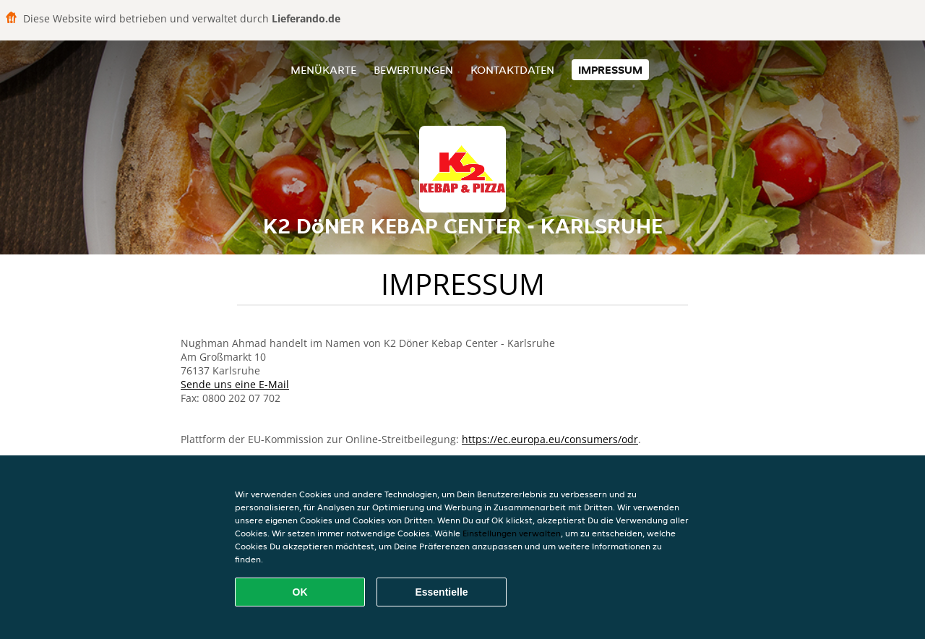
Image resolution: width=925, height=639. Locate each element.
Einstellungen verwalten (511, 533)
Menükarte (323, 69)
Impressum (610, 69)
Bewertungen (413, 69)
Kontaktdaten (512, 69)
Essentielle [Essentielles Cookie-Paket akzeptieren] (441, 592)
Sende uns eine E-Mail (235, 384)
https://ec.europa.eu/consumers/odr (550, 439)
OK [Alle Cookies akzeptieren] (300, 592)
